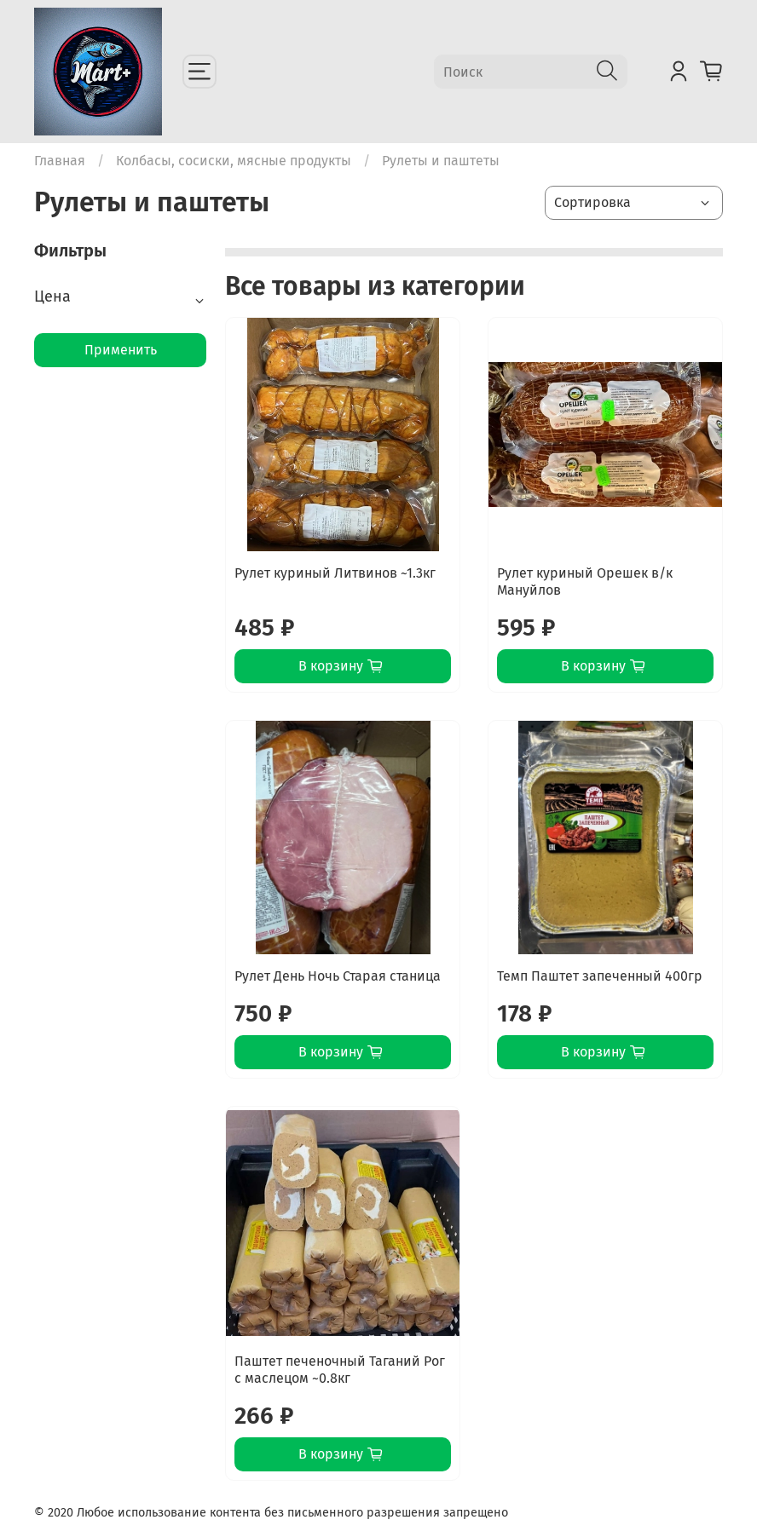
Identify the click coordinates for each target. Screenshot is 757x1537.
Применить (120, 350)
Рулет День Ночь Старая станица (337, 976)
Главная (59, 161)
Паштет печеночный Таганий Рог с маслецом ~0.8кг (339, 1369)
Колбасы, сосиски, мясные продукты (233, 161)
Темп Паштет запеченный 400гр (599, 976)
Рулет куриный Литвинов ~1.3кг (335, 573)
